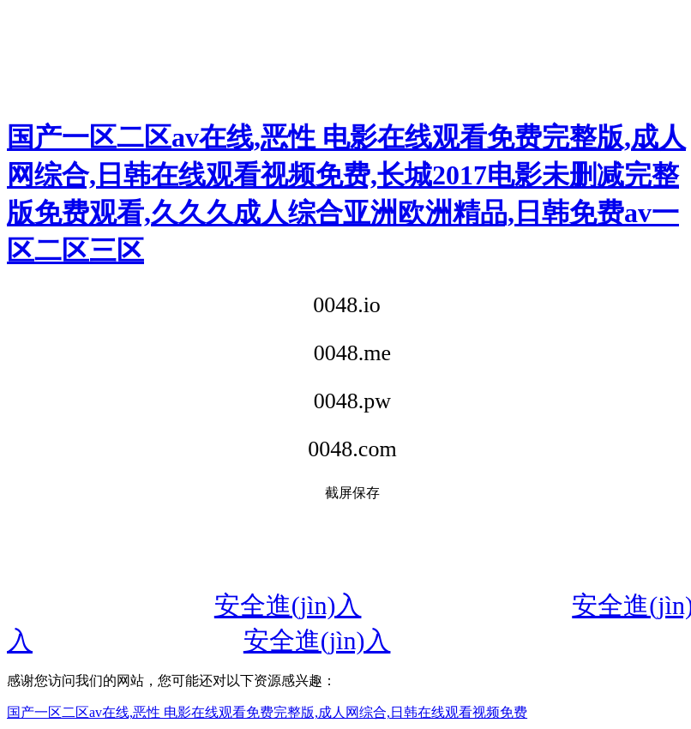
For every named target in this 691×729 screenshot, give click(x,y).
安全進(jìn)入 (288, 605)
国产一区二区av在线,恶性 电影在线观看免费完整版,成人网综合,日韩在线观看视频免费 (267, 712)
